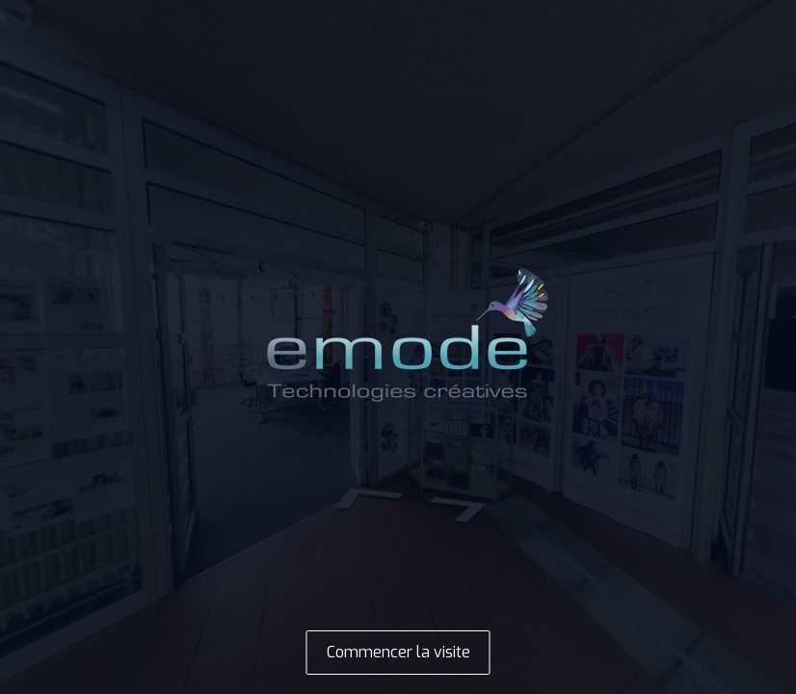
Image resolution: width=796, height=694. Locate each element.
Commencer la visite (398, 652)
